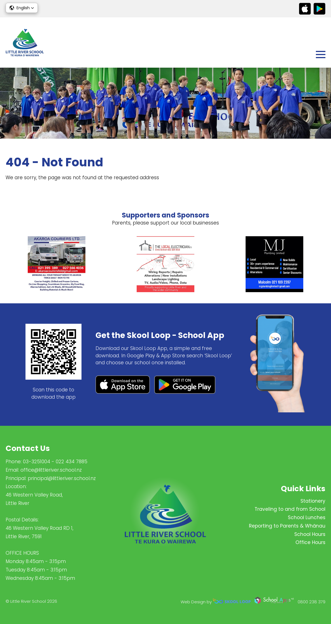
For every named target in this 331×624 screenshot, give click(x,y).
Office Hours (310, 542)
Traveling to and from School (290, 509)
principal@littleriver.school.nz (62, 478)
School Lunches (306, 517)
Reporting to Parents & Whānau (287, 526)
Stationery (312, 501)
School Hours (309, 534)
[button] (21, 7)
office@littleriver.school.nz (51, 470)
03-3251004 (36, 461)
